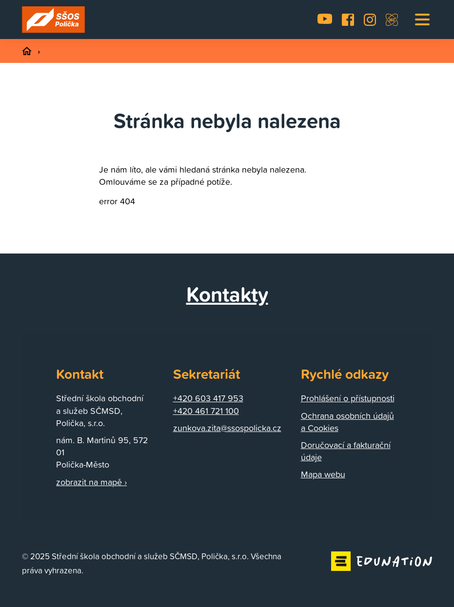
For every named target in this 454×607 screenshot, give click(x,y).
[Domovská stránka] (53, 19)
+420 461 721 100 (206, 411)
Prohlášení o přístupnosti (348, 398)
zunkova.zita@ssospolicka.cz (227, 428)
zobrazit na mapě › (91, 482)
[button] (422, 19)
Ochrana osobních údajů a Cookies (347, 422)
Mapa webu (323, 474)
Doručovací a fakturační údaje (346, 451)
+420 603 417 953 (208, 398)
